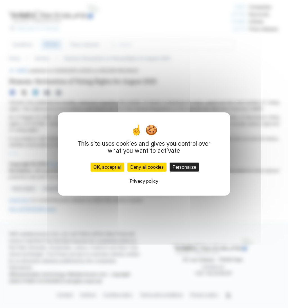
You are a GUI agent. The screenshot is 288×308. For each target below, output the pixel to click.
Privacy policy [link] (144, 181)
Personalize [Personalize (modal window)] (184, 167)
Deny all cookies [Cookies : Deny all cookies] (147, 167)
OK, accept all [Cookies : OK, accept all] (107, 167)
